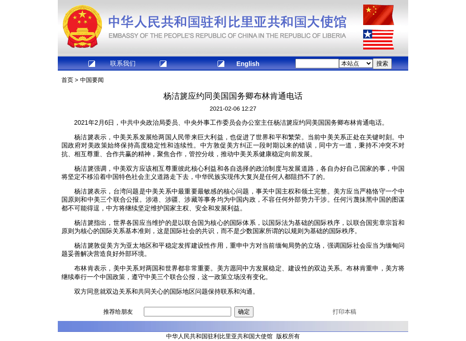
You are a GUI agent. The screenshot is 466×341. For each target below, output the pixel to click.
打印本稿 (344, 311)
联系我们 (123, 63)
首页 (67, 79)
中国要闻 (92, 79)
